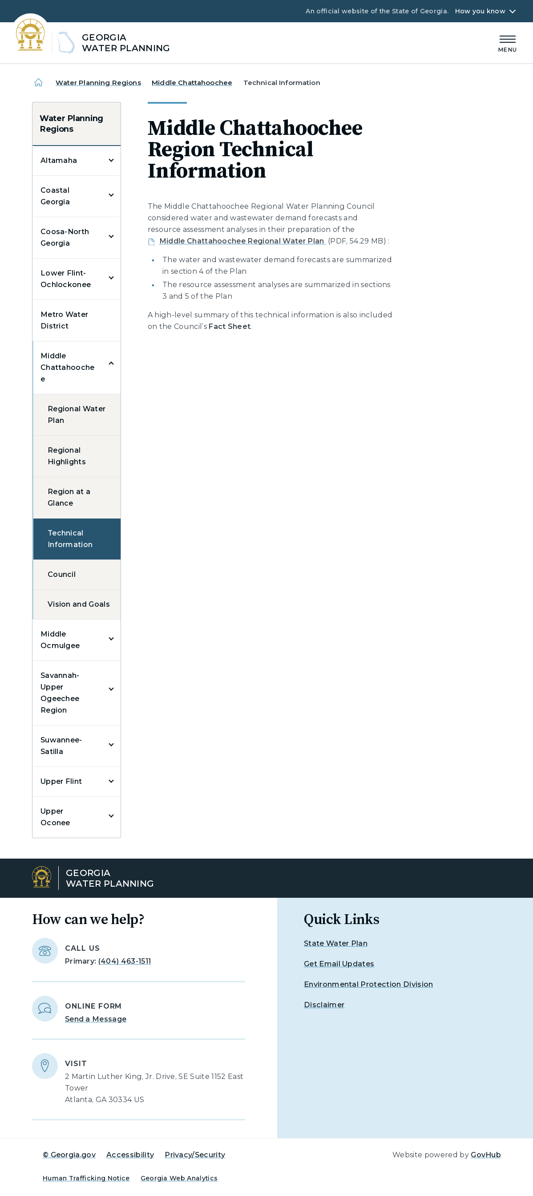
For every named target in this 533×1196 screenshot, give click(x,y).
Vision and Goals (79, 604)
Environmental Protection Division (368, 984)
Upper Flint (61, 781)
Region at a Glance (69, 497)
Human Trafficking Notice (86, 1178)
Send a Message (95, 1019)
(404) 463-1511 (124, 961)
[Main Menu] (507, 42)
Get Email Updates (339, 964)
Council (62, 574)
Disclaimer (324, 1005)
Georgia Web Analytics (179, 1178)
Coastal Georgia (55, 196)
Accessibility (130, 1155)
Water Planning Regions (98, 82)
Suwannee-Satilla (61, 746)
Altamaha (58, 160)
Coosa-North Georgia (64, 237)
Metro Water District (64, 320)
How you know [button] (480, 11)
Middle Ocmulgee (60, 640)
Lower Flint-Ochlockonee (65, 279)
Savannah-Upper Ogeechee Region (60, 692)
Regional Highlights (67, 456)
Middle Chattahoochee (192, 82)
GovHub (486, 1155)
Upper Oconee (55, 817)
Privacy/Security (195, 1155)
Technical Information (70, 539)
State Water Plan (335, 943)
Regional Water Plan (76, 415)
